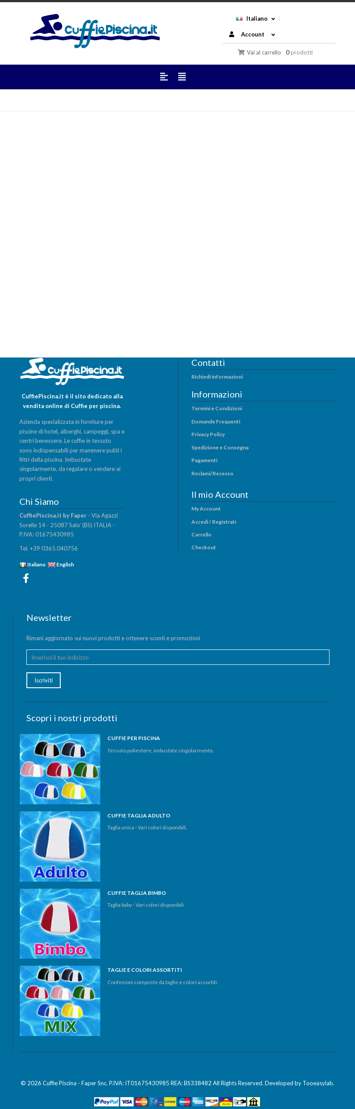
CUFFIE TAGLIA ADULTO (138, 815)
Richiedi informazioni (217, 376)
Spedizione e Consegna (220, 447)
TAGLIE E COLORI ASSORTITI (144, 970)
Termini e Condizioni (216, 408)
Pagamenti (204, 460)
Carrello (201, 534)
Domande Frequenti (215, 421)
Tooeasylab (318, 1083)
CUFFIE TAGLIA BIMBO (136, 893)
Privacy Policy (208, 434)
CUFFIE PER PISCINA (133, 738)
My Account (206, 508)
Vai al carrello (259, 52)
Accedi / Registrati (213, 521)
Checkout (203, 547)
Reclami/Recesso (212, 473)
